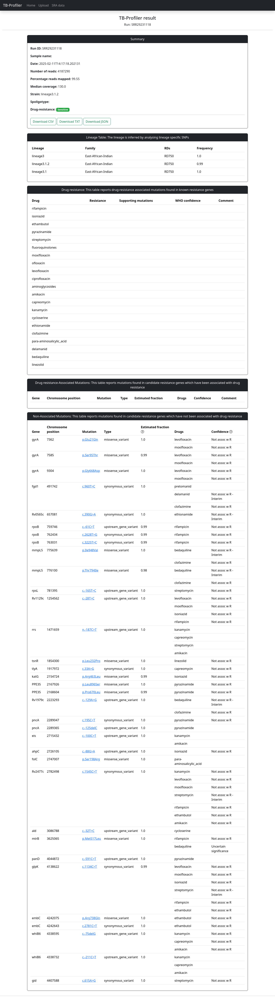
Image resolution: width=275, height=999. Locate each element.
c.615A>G (89, 980)
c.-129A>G (89, 700)
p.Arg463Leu (91, 676)
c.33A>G (88, 669)
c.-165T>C (89, 590)
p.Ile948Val (90, 550)
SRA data (58, 5)
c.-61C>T (88, 527)
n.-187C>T (89, 630)
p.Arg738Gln (91, 918)
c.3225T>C (89, 542)
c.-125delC (89, 728)
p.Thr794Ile (90, 570)
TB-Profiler (12, 5)
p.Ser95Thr (90, 455)
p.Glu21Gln (90, 439)
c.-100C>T (89, 736)
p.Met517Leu (91, 839)
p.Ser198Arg (91, 759)
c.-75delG (89, 934)
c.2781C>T (89, 926)
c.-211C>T (89, 957)
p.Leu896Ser (91, 684)
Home (31, 5)
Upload (43, 5)
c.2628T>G (89, 534)
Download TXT (69, 121)
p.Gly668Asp (91, 471)
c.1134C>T (89, 867)
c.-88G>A (88, 751)
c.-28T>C (88, 598)
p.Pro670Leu (91, 692)
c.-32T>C (88, 831)
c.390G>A (89, 514)
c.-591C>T (89, 859)
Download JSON (97, 121)
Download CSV (43, 121)
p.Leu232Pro (91, 661)
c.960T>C (88, 486)
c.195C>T (88, 720)
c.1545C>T (89, 771)
